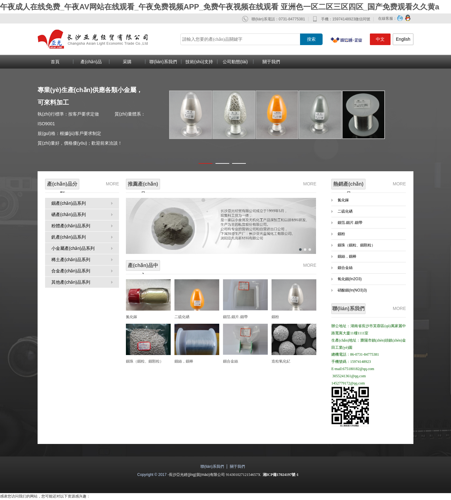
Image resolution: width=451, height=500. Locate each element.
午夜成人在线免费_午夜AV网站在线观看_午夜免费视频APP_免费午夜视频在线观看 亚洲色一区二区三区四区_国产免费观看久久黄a (219, 7)
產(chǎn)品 (91, 61)
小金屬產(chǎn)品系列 (73, 248)
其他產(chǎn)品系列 (70, 282)
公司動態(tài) (235, 61)
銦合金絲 (230, 361)
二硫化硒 (181, 317)
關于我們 (271, 61)
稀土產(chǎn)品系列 (70, 259)
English (403, 39)
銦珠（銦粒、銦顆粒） (356, 245)
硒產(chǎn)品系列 (68, 214)
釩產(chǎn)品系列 (68, 237)
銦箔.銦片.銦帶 (235, 317)
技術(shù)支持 (199, 61)
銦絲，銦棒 (183, 361)
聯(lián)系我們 (163, 61)
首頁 (55, 61)
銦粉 (275, 317)
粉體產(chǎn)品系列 (70, 225)
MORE (112, 183)
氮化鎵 (131, 317)
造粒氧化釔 (281, 361)
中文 (380, 39)
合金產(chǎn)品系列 (70, 270)
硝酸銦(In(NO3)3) (352, 290)
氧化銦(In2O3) (350, 279)
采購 (127, 61)
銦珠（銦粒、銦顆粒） (144, 361)
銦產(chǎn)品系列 (68, 203)
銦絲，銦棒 (347, 256)
